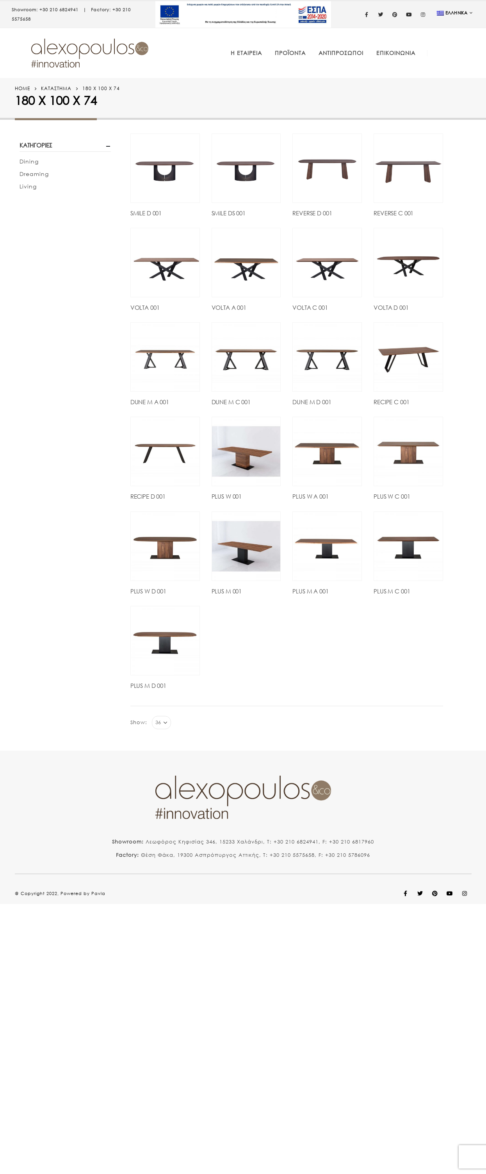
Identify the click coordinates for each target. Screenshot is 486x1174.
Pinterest (435, 893)
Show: (138, 722)
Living (28, 186)
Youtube (450, 893)
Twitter (420, 893)
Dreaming (34, 174)
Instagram (465, 893)
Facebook (405, 893)
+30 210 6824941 (58, 10)
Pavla (98, 893)
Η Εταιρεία (246, 53)
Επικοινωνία (395, 53)
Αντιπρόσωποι (341, 53)
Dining (29, 161)
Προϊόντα (290, 53)
